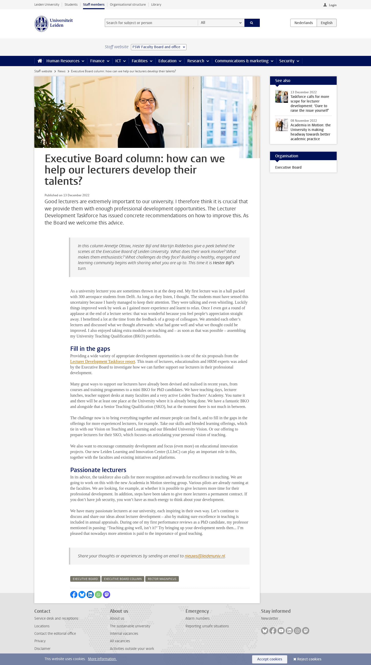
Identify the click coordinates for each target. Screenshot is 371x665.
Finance (97, 61)
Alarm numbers (198, 618)
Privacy (40, 641)
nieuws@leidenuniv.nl (205, 556)
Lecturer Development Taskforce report (102, 361)
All (203, 22)
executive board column (123, 579)
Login (333, 5)
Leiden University (46, 4)
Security (286, 61)
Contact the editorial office (55, 633)
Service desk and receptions (56, 618)
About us (117, 618)
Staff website (43, 71)
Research (195, 61)
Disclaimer (42, 648)
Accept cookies (269, 659)
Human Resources (62, 61)
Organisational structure (128, 4)
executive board (85, 579)
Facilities (140, 61)
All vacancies (120, 641)
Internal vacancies (124, 633)
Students (71, 4)
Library (156, 4)
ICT (118, 61)
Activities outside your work (132, 648)
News (61, 71)
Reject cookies (309, 659)
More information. (102, 659)
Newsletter (269, 618)
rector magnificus (162, 579)
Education (167, 61)
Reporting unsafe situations (207, 626)
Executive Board (288, 167)
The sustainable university (130, 626)
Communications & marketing (242, 61)
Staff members (94, 4)
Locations (41, 626)
